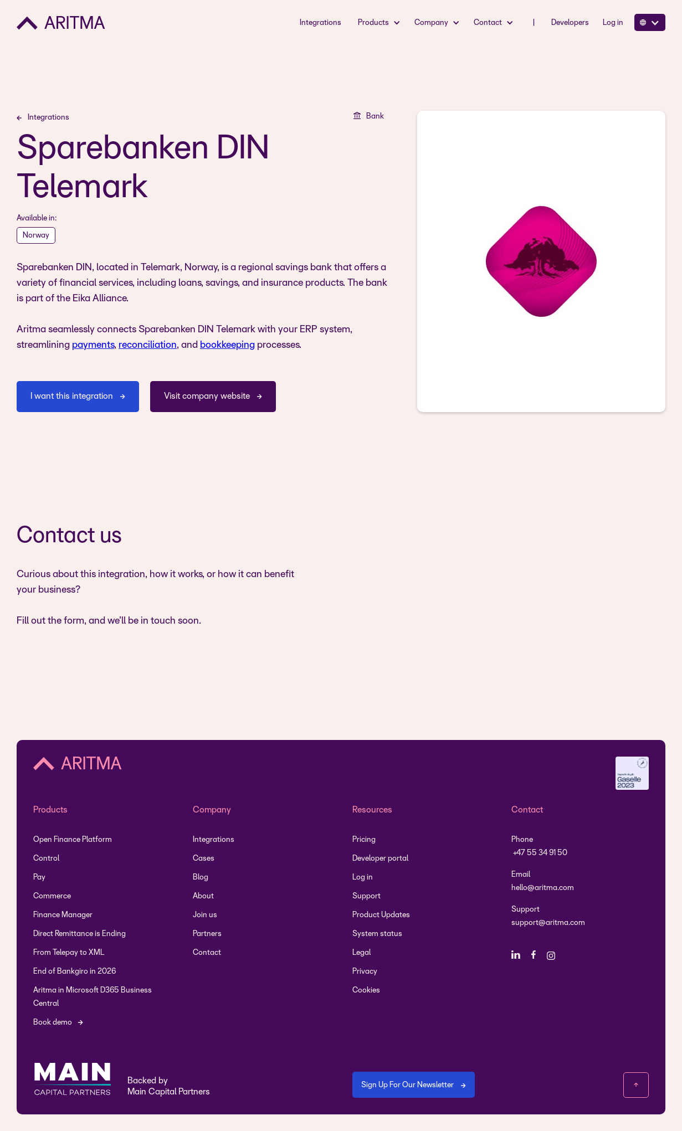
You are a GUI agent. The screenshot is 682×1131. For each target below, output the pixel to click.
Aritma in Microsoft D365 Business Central (92, 997)
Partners (207, 934)
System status (377, 934)
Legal (361, 953)
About (203, 896)
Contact (207, 953)
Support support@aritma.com (548, 916)
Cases (203, 858)
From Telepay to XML (68, 953)
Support (366, 896)
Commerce (52, 896)
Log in (613, 23)
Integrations (320, 23)
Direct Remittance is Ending (79, 934)
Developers (570, 23)
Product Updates (381, 915)
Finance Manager (63, 915)
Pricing (364, 840)
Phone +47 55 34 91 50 (539, 846)
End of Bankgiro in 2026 (74, 971)
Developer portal (380, 858)
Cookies (366, 990)
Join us (205, 915)
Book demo (52, 1022)
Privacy (364, 971)
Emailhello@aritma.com (542, 881)
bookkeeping (227, 345)
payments (93, 345)
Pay (39, 877)
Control (46, 858)
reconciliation (148, 345)
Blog (200, 877)
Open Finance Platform (72, 840)
